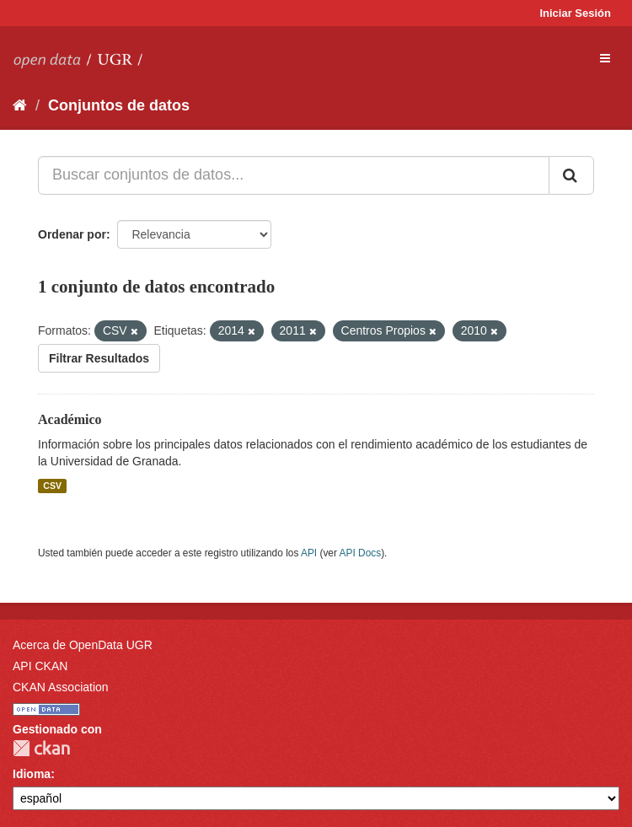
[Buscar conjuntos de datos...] (293, 175)
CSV (52, 486)
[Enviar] (571, 175)
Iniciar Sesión (575, 13)
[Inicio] (20, 105)
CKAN (41, 748)
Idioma (32, 774)
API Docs (361, 553)
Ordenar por (72, 234)
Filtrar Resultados (99, 358)
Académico (70, 419)
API (309, 553)
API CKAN (40, 666)
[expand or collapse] (605, 58)
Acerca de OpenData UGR (83, 645)
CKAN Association (61, 687)
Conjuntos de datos (119, 105)
